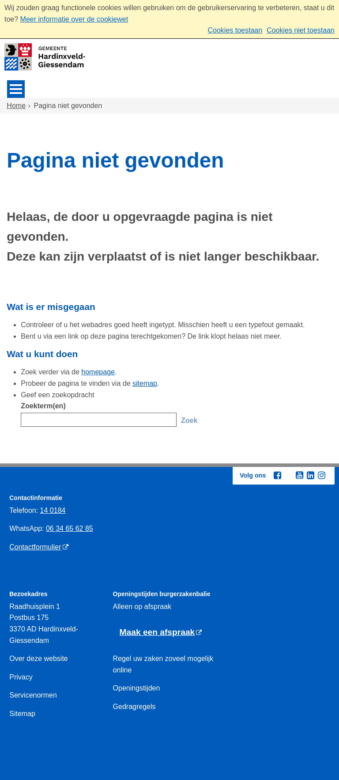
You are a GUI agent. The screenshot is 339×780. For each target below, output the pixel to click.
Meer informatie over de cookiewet (74, 19)
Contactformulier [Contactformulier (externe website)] (35, 547)
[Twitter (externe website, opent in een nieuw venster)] (288, 475)
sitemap (144, 383)
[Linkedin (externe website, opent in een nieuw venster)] (310, 475)
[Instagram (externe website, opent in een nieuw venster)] (321, 475)
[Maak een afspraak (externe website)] (161, 632)
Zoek (189, 420)
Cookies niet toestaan (301, 30)
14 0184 (53, 510)
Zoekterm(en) (43, 406)
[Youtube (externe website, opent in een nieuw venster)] (299, 475)
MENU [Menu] (16, 89)
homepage (98, 372)
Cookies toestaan (234, 30)
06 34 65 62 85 (69, 528)
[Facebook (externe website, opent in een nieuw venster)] (277, 475)
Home (16, 105)
